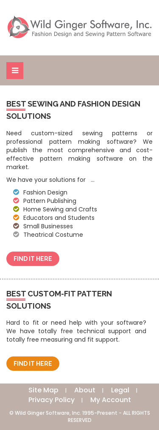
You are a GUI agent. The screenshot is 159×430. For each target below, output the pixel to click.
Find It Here (33, 258)
